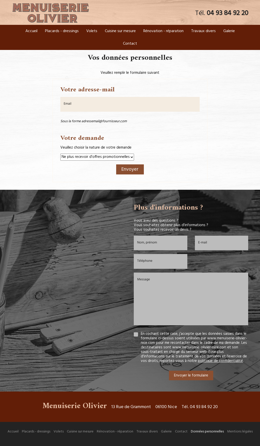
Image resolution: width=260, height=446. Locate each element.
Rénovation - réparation (163, 31)
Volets (91, 31)
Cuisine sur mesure (120, 31)
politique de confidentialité (220, 361)
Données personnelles (207, 431)
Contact (130, 43)
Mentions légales (240, 431)
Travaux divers (203, 31)
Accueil (31, 31)
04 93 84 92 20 (227, 13)
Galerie (229, 31)
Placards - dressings (62, 31)
